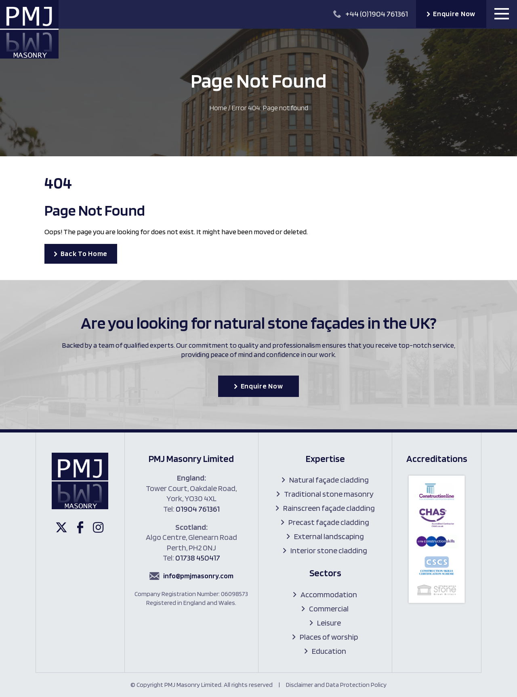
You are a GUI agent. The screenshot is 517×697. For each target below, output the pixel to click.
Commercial (329, 608)
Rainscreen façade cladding (329, 508)
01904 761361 (198, 509)
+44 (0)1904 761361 (370, 14)
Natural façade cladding (329, 480)
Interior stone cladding (328, 550)
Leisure (329, 623)
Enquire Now (454, 13)
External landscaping (329, 536)
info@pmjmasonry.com (198, 575)
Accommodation (329, 594)
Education (329, 651)
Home (218, 107)
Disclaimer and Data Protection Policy (336, 685)
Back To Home (84, 253)
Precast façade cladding (328, 522)
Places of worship (329, 637)
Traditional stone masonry (329, 494)
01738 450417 (197, 558)
